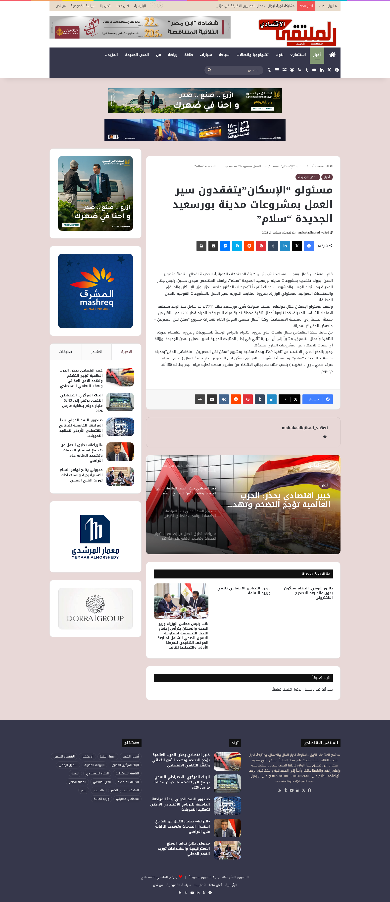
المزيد (113, 54)
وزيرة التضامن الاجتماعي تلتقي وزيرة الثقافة (244, 590)
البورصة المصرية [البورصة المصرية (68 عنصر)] (94, 765)
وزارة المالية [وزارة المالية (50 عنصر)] (101, 799)
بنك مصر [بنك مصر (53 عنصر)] (98, 790)
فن (158, 54)
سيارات (206, 54)
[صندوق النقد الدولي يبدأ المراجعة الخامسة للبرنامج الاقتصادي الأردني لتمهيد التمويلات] (120, 427)
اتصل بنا (105, 6)
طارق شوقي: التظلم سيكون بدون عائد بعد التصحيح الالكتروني (308, 593)
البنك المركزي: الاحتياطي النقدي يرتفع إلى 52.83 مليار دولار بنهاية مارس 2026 (81, 403)
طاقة (188, 54)
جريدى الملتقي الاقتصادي (159, 877)
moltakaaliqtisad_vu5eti (313, 232)
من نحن (61, 6)
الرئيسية (140, 6)
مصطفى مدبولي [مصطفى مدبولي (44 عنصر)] (127, 799)
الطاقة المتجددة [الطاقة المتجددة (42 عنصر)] (128, 782)
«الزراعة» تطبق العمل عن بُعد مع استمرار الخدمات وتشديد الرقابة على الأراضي (81, 453)
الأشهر (96, 351)
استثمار (299, 54)
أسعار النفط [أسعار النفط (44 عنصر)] (107, 756)
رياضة (172, 54)
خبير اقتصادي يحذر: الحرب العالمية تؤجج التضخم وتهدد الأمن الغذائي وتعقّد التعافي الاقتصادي (279, 500)
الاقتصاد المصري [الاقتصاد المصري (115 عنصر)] (64, 756)
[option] (243, 504)
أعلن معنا (122, 6)
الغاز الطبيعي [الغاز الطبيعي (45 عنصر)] (102, 782)
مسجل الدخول (302, 689)
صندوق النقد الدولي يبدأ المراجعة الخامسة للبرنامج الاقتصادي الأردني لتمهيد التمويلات (81, 428)
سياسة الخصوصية (83, 6)
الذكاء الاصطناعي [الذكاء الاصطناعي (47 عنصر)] (97, 773)
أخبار (317, 54)
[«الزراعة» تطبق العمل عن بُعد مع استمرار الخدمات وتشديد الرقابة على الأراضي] (120, 451)
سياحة (224, 54)
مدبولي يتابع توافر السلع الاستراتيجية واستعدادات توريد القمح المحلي (81, 475)
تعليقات (65, 351)
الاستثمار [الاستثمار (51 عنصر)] (87, 756)
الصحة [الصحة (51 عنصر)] (75, 773)
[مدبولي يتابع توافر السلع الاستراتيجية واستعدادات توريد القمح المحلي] (120, 476)
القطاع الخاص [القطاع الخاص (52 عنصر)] (77, 782)
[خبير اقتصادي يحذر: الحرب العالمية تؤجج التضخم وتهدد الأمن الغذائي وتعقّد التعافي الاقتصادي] (120, 377)
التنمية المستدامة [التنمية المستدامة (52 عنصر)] (127, 773)
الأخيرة (126, 351)
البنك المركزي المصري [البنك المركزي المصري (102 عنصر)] (125, 765)
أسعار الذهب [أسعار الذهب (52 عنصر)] (130, 756)
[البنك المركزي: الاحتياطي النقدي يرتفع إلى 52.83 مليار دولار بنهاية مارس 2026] (120, 402)
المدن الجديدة (137, 54)
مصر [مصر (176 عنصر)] (83, 790)
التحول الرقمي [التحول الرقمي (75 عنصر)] (68, 765)
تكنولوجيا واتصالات (253, 54)
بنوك (280, 54)
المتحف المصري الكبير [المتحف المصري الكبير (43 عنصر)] (125, 790)
